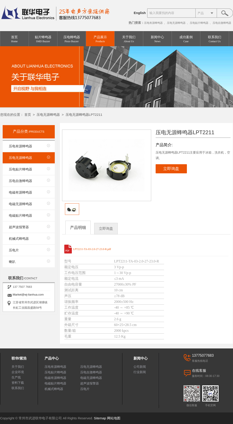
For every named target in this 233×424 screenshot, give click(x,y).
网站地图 (113, 418)
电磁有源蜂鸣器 (20, 192)
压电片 (14, 250)
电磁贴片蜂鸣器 (20, 215)
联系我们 (214, 39)
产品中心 (52, 358)
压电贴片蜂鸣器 (199, 22)
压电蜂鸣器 (71, 39)
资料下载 (18, 382)
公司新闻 (139, 366)
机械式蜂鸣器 (19, 238)
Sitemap (100, 418)
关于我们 (129, 39)
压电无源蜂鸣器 (176, 22)
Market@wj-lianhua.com (28, 294)
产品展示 (100, 39)
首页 (14, 39)
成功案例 (186, 39)
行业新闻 (139, 372)
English (140, 13)
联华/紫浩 (19, 358)
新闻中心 (157, 39)
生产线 (16, 377)
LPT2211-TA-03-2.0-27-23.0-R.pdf (92, 249)
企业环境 (18, 372)
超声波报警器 (19, 227)
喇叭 (12, 262)
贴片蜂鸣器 (43, 39)
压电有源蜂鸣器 (153, 22)
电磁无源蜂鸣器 (20, 204)
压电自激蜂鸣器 (222, 22)
